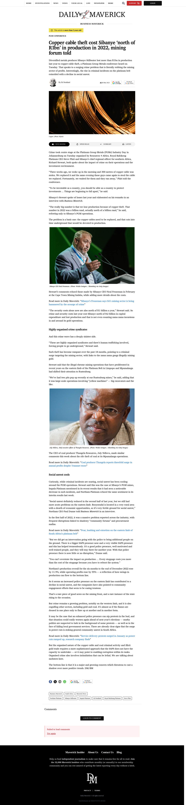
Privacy (87, 790)
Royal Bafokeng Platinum (113, 698)
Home (28, 3)
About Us (93, 752)
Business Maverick (56, 694)
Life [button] (88, 3)
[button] (116, 83)
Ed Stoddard (65, 82)
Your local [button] (77, 3)
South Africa (69, 694)
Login (152, 3)
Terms (97, 790)
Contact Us (107, 752)
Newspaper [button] (99, 3)
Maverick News (81, 694)
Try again (51, 733)
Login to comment (92, 718)
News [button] (55, 3)
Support (134, 3)
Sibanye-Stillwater (70, 698)
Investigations (42, 3)
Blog (119, 752)
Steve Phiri (127, 698)
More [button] (110, 3)
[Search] (123, 3)
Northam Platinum (56, 698)
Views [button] (65, 3)
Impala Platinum (85, 698)
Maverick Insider (75, 752)
